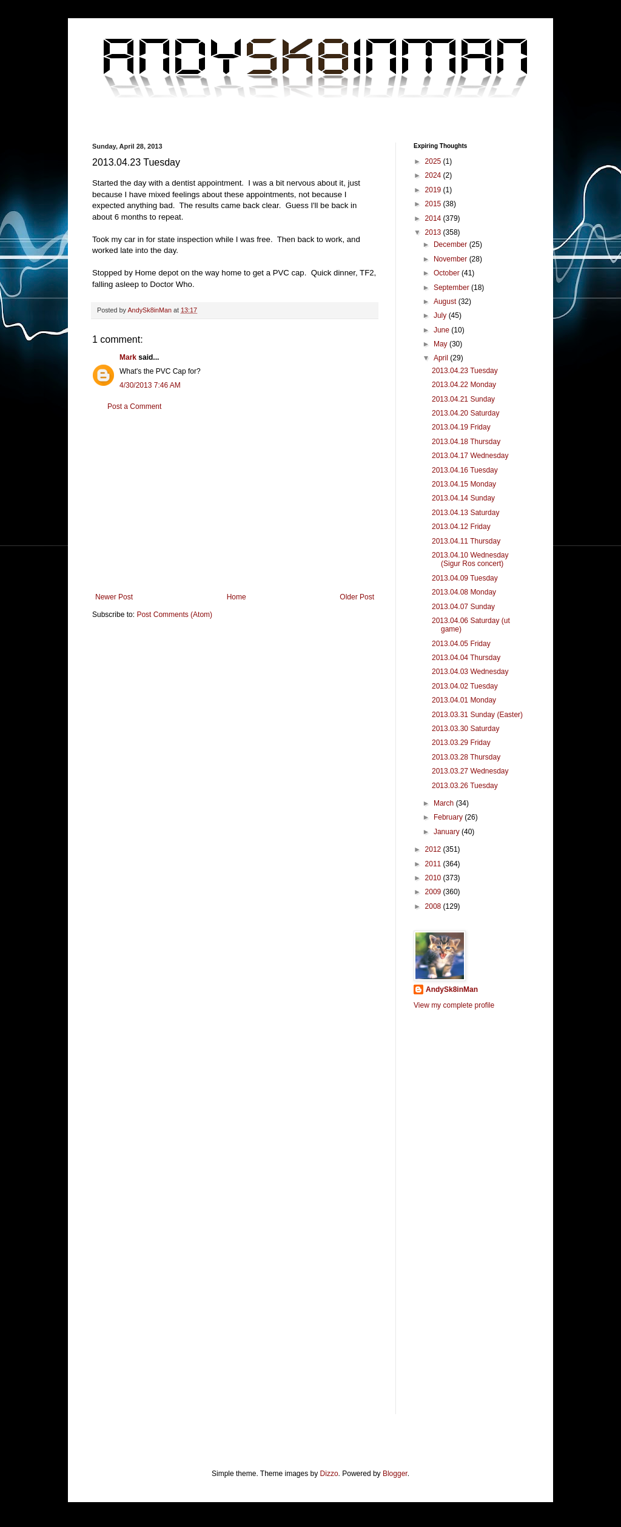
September (452, 287)
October (448, 273)
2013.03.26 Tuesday (465, 785)
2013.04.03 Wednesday (470, 671)
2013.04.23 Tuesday (465, 370)
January (448, 832)
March (445, 803)
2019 (434, 190)
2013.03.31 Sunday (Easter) (477, 714)
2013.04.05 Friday (461, 643)
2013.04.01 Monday (464, 700)
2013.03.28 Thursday (466, 757)
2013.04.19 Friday (461, 427)
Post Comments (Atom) (174, 614)
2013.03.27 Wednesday (470, 771)
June (442, 330)
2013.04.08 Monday (464, 592)
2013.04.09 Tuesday (465, 578)
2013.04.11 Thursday (466, 541)
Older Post (357, 597)
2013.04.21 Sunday (463, 399)
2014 (434, 218)
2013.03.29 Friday (461, 742)
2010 (434, 878)
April (442, 358)
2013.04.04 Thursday (466, 657)
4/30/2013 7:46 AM (150, 385)
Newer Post (114, 597)
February (449, 817)
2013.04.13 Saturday (465, 512)
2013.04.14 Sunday (463, 498)
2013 (434, 232)
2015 (434, 204)
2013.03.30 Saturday (465, 728)
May (441, 344)
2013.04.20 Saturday (465, 413)
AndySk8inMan (452, 989)
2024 (434, 175)
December (451, 244)
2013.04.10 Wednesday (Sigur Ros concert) (470, 559)
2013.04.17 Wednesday (470, 455)
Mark (127, 357)
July (441, 315)
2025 (434, 161)
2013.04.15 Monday (464, 484)
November (451, 259)
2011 (434, 864)
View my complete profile (454, 1005)
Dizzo (329, 1473)
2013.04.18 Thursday (466, 441)
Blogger (395, 1473)
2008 (434, 906)
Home (236, 597)
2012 (434, 849)
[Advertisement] (235, 502)
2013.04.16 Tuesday (465, 470)
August (446, 301)
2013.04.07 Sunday (463, 606)
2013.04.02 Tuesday (465, 686)
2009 (434, 892)
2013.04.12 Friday (461, 526)
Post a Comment (134, 406)
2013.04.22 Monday (464, 384)
